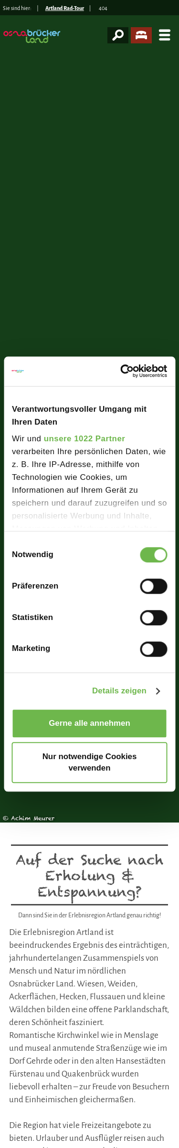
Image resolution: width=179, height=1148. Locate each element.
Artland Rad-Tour (64, 8)
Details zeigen (119, 690)
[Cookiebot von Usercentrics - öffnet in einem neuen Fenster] (127, 371)
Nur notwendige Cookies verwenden (89, 762)
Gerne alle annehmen (89, 723)
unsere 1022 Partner (85, 438)
